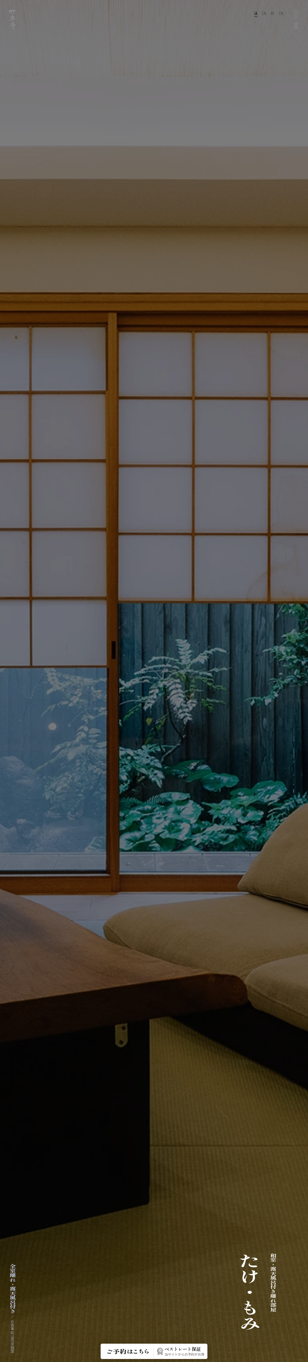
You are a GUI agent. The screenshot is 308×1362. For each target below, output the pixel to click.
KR (272, 14)
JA (255, 14)
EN (264, 14)
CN (281, 14)
